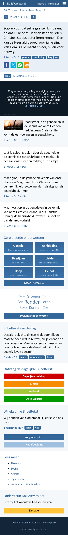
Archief (15, 474)
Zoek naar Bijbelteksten (34, 315)
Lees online (24, 76)
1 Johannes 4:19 (13, 427)
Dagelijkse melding (34, 376)
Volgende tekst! (34, 437)
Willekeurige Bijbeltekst (21, 411)
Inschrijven (53, 3)
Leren (46, 301)
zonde (23, 357)
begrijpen (52, 57)
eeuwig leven (36, 357)
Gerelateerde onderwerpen (24, 237)
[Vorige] (6, 17)
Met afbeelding (34, 444)
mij (11, 502)
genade (25, 57)
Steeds (23, 307)
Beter (22, 296)
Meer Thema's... (34, 283)
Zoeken (15, 468)
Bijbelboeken (26, 10)
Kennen (35, 307)
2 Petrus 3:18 (11, 57)
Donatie (34, 510)
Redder (32, 302)
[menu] (64, 5)
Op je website (34, 398)
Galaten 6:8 (10, 357)
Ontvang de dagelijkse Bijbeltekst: (28, 369)
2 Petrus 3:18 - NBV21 (17, 140)
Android (34, 391)
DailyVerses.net (11, 10)
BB (7, 76)
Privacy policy (49, 522)
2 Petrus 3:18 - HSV (15, 196)
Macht (45, 296)
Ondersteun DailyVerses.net (24, 496)
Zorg (46, 307)
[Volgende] (33, 17)
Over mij (16, 522)
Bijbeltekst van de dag (20, 328)
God (37, 427)
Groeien (33, 296)
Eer (20, 301)
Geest (50, 357)
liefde (28, 427)
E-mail (34, 383)
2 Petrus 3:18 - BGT (15, 166)
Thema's (41, 3)
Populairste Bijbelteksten (25, 484)
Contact (36, 522)
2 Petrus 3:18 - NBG (15, 226)
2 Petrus (38, 10)
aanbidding (38, 57)
